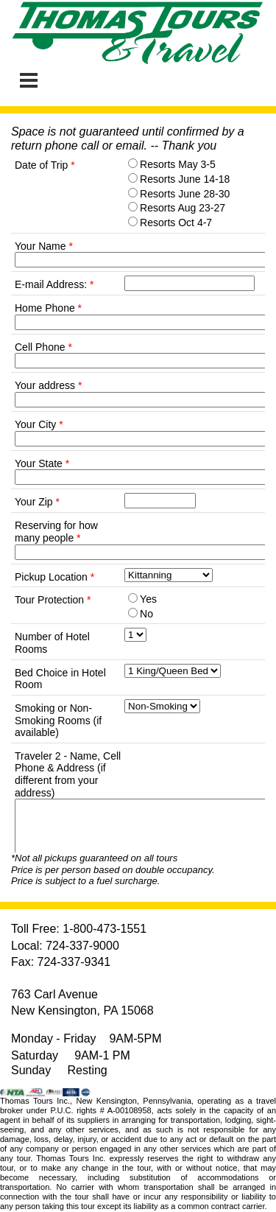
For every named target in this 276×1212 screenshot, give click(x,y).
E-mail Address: (54, 284)
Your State (42, 463)
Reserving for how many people (56, 531)
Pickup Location (54, 577)
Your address (48, 385)
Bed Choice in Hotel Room (60, 679)
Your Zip (37, 502)
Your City (39, 424)
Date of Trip (45, 165)
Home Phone (48, 308)
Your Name (44, 246)
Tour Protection (53, 600)
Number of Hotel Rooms (52, 643)
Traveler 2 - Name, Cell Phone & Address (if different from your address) (68, 774)
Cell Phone (43, 347)
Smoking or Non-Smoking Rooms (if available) (58, 720)
